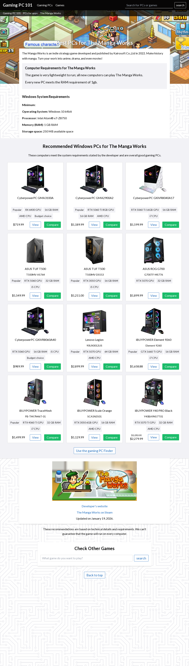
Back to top (94, 575)
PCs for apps (30, 13)
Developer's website (95, 506)
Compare (52, 224)
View (35, 224)
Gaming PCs (45, 5)
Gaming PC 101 (12, 13)
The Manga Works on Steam (95, 512)
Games (60, 5)
